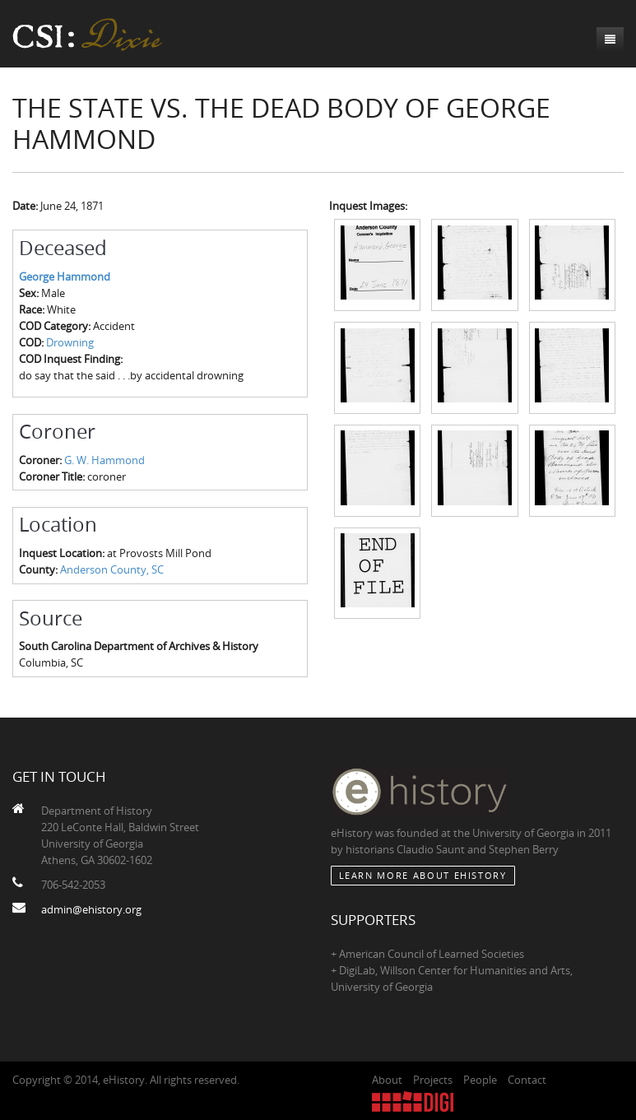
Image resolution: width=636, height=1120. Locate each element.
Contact (527, 1079)
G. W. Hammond (104, 460)
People (480, 1079)
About (387, 1079)
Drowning (70, 342)
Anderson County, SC (112, 569)
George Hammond (64, 276)
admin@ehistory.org (91, 909)
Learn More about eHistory (423, 875)
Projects (433, 1079)
